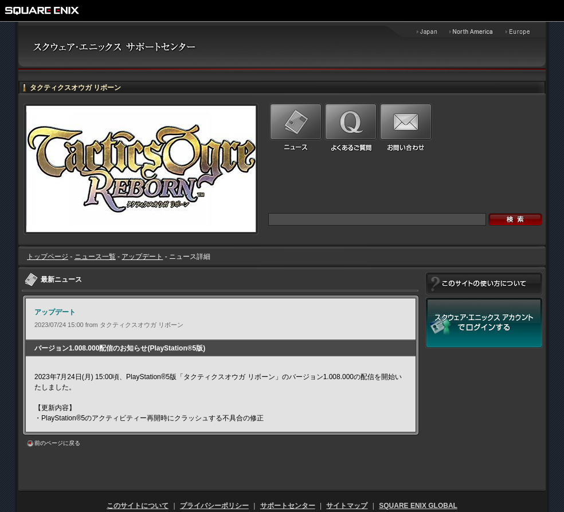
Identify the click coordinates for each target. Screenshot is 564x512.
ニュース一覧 (95, 257)
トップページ (47, 257)
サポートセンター (287, 506)
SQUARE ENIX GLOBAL (418, 506)
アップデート (142, 257)
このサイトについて (138, 506)
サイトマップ (346, 506)
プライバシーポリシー (214, 506)
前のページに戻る (57, 443)
